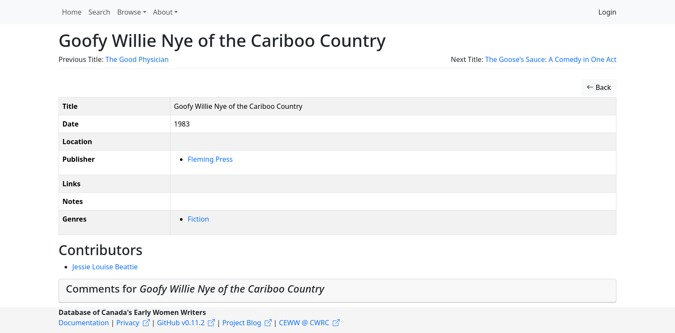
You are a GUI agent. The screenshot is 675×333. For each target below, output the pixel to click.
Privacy (127, 322)
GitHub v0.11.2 (181, 322)
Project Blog (241, 322)
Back (599, 87)
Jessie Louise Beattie (105, 266)
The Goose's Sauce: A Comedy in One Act (550, 59)
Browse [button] (129, 12)
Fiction (198, 219)
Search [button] (100, 12)
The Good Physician (137, 59)
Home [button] (72, 12)
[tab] (337, 290)
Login (607, 12)
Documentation (84, 322)
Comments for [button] (195, 288)
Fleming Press (210, 159)
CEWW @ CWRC (304, 322)
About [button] (163, 12)
